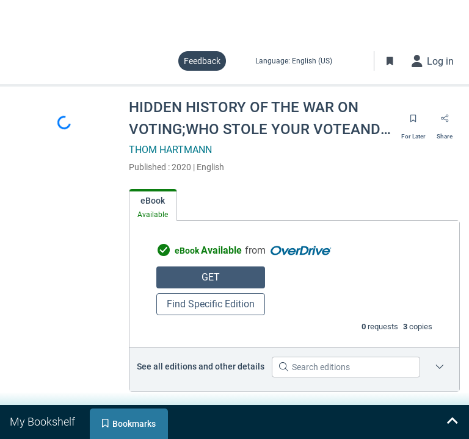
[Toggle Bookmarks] (390, 61)
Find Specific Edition (211, 304)
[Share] (444, 122)
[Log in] (433, 61)
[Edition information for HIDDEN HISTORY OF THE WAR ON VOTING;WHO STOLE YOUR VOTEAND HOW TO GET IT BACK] (439, 367)
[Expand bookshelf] (452, 422)
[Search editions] (346, 367)
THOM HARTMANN (170, 149)
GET (211, 277)
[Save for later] (413, 122)
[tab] (153, 205)
